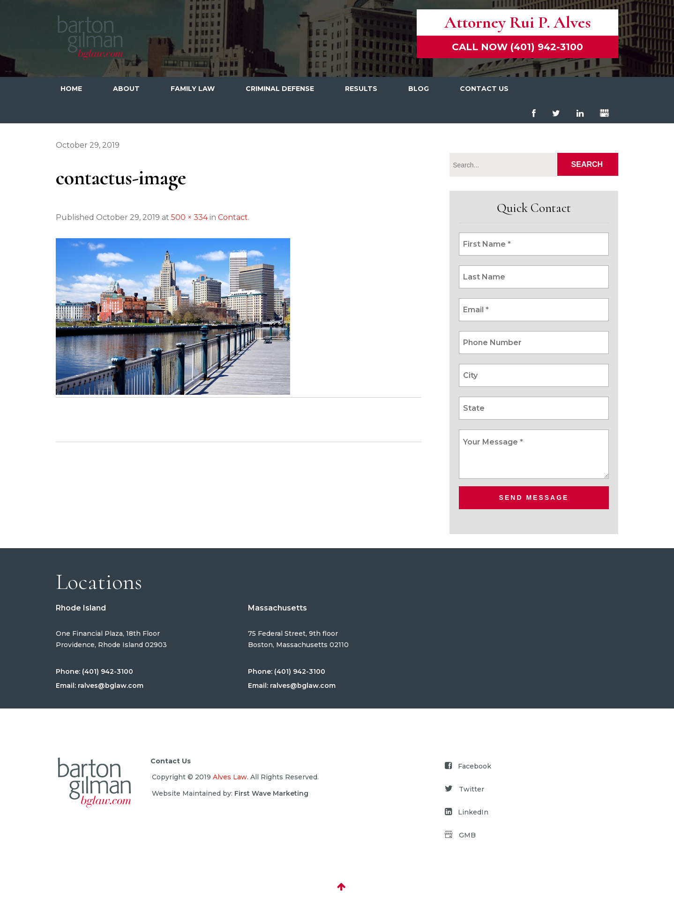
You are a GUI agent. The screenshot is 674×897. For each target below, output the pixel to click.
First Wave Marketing (271, 793)
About (126, 88)
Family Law (193, 88)
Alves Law (230, 777)
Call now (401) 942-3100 (517, 47)
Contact (233, 217)
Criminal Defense (280, 88)
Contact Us (484, 88)
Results (361, 88)
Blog (418, 88)
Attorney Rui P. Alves (517, 22)
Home (71, 88)
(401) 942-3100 (106, 671)
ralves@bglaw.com (109, 685)
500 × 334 (189, 217)
